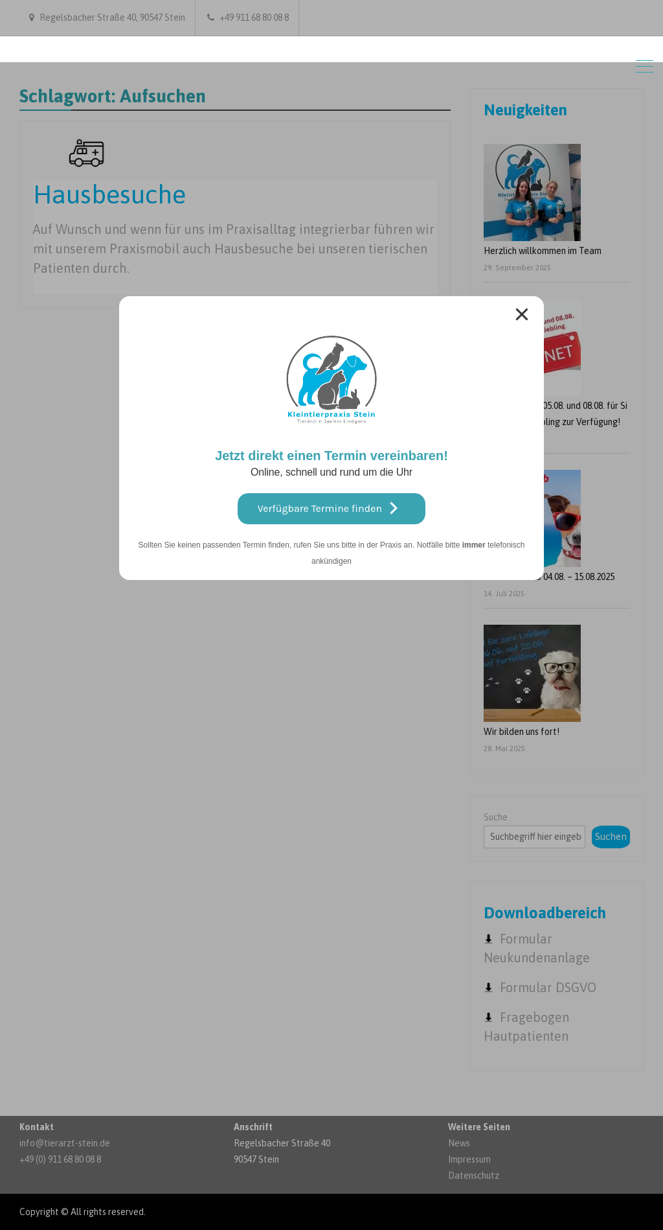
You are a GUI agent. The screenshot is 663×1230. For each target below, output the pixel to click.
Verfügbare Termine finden (331, 508)
